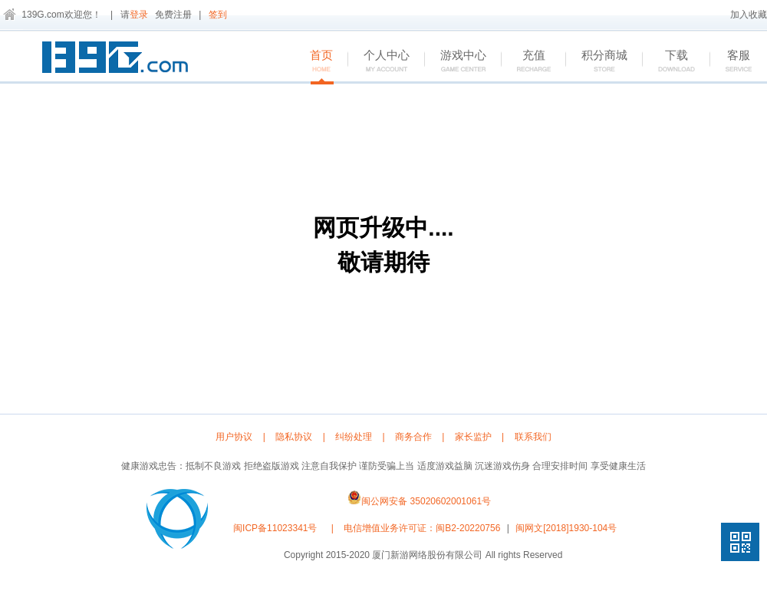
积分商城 (596, 61)
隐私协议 (293, 436)
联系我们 (533, 436)
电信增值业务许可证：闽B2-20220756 (422, 528)
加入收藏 (748, 14)
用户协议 (234, 436)
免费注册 (173, 14)
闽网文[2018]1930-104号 (566, 528)
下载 (668, 61)
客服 (730, 61)
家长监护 (473, 436)
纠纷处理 (353, 436)
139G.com (42, 14)
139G (119, 59)
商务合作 (413, 436)
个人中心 (378, 61)
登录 (139, 14)
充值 (526, 61)
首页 (313, 61)
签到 (218, 14)
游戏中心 (455, 61)
